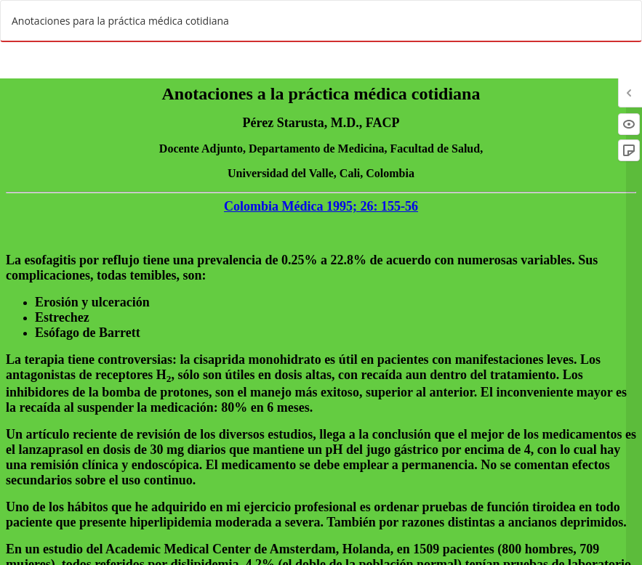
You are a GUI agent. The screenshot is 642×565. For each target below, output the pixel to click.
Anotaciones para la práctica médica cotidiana (120, 21)
